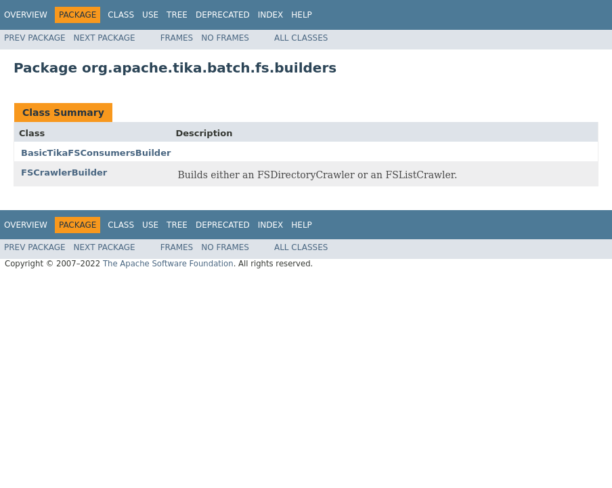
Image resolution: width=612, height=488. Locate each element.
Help (301, 15)
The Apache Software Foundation (168, 263)
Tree (177, 15)
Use (150, 15)
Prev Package (35, 38)
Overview (25, 15)
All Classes (301, 38)
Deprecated (223, 15)
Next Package (104, 38)
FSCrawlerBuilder (64, 172)
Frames (177, 38)
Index (271, 15)
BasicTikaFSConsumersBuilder (96, 153)
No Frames (225, 38)
